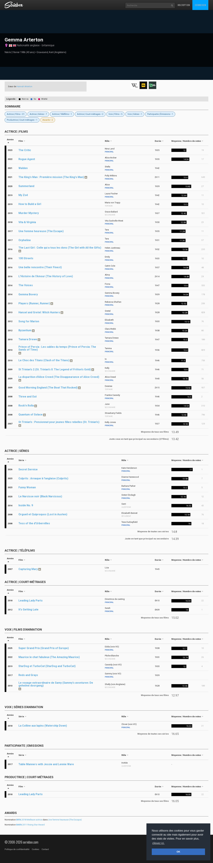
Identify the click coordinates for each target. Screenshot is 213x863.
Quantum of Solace (30, 414)
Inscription (184, 5)
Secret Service (28, 469)
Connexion (200, 5)
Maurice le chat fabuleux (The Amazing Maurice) (49, 657)
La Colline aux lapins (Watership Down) (42, 725)
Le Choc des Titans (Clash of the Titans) (43, 360)
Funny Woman (27, 487)
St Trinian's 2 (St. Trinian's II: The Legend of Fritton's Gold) (54, 369)
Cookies (35, 849)
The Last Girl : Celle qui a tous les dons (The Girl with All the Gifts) (59, 247)
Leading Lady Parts (30, 600)
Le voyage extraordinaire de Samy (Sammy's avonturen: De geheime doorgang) (55, 684)
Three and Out (27, 396)
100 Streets (25, 258)
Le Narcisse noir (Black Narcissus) (40, 496)
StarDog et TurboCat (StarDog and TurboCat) (47, 666)
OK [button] (178, 851)
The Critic (24, 150)
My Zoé (23, 195)
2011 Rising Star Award (30, 824)
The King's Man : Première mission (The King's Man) (51, 177)
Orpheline (24, 240)
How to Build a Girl (29, 204)
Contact (45, 849)
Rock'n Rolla (26, 405)
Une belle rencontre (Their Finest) (40, 267)
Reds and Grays (28, 675)
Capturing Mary (28, 569)
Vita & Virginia (27, 222)
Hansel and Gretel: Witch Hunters (39, 312)
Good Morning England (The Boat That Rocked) (48, 387)
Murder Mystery (28, 213)
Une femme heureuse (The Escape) (41, 231)
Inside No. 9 (25, 505)
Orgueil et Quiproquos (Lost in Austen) (42, 514)
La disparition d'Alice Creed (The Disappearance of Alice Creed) (58, 377)
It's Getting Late (28, 609)
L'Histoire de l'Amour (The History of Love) (45, 276)
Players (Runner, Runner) (34, 303)
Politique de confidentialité (17, 849)
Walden (23, 168)
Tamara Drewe (27, 339)
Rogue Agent (26, 159)
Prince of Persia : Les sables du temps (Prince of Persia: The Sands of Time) (57, 348)
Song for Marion (28, 321)
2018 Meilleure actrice (29, 819)
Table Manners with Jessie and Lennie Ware (46, 764)
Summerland (26, 186)
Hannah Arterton (24, 86)
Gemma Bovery (28, 294)
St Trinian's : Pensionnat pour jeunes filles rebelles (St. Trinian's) (58, 422)
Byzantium (24, 330)
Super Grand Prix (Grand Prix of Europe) (43, 648)
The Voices (25, 285)
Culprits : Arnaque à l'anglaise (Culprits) (43, 478)
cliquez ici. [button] (158, 843)
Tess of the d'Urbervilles (34, 523)
